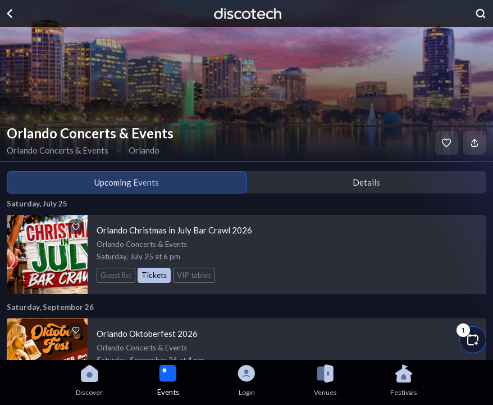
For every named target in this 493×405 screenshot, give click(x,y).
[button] (472, 339)
